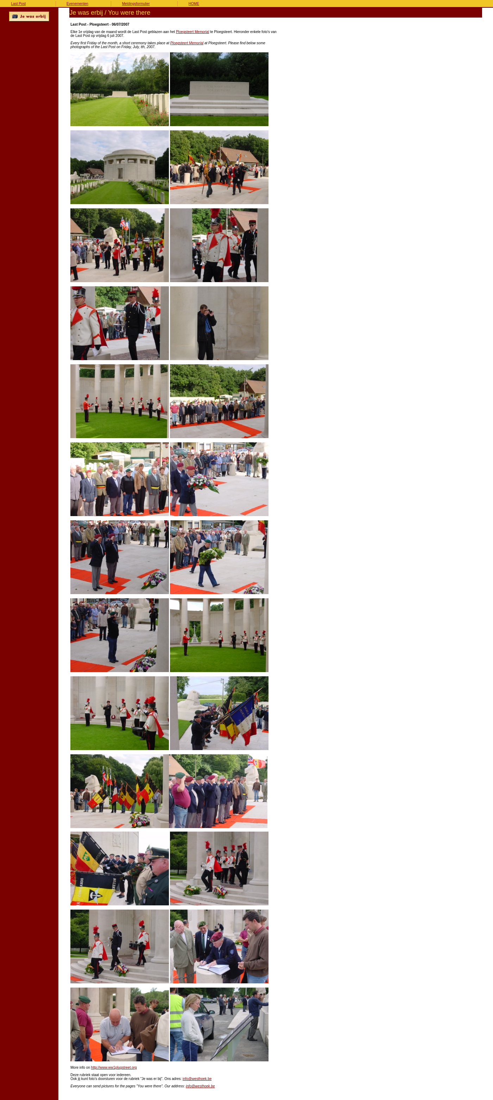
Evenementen (77, 4)
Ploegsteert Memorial (192, 32)
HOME (194, 4)
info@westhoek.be (197, 1079)
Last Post (18, 4)
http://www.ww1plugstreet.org (114, 1067)
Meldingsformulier (136, 4)
